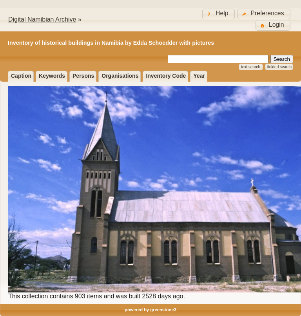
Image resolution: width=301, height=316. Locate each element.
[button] (263, 14)
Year (199, 76)
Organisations (120, 76)
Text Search (250, 67)
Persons (83, 76)
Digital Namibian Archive (42, 19)
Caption (21, 76)
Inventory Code (166, 76)
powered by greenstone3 (150, 309)
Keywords (52, 76)
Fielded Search (279, 67)
